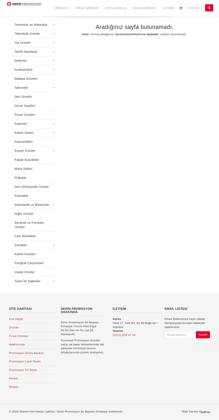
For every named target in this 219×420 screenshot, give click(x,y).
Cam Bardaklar (25, 236)
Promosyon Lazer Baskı (25, 361)
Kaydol (203, 334)
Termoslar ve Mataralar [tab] (35, 24)
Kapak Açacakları (27, 159)
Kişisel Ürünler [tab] (35, 150)
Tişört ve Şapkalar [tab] (35, 281)
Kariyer (14, 378)
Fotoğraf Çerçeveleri (29, 263)
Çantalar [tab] (35, 245)
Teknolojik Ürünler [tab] (35, 33)
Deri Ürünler (23, 96)
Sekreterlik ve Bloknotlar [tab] (35, 204)
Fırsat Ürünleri (87, 8)
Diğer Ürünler (24, 213)
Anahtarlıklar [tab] (35, 69)
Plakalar (20, 177)
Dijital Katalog (115, 8)
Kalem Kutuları (25, 254)
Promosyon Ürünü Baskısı (26, 353)
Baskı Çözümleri (144, 8)
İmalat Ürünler (25, 272)
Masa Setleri (24, 168)
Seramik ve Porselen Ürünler (29, 225)
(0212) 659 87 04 (124, 335)
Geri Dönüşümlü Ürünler (32, 186)
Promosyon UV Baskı (23, 370)
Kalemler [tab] (35, 123)
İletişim (168, 8)
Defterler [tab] (35, 60)
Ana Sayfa (16, 319)
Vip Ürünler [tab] (35, 42)
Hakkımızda (17, 344)
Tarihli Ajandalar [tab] (35, 51)
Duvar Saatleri (25, 105)
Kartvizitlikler (24, 141)
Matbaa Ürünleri (26, 78)
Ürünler (62, 8)
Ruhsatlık (21, 195)
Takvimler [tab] (35, 87)
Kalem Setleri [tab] (35, 132)
